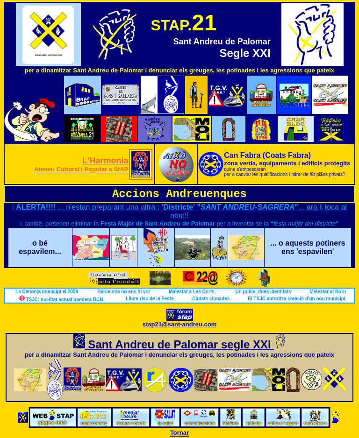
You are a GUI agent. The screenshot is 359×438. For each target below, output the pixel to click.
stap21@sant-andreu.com (180, 324)
